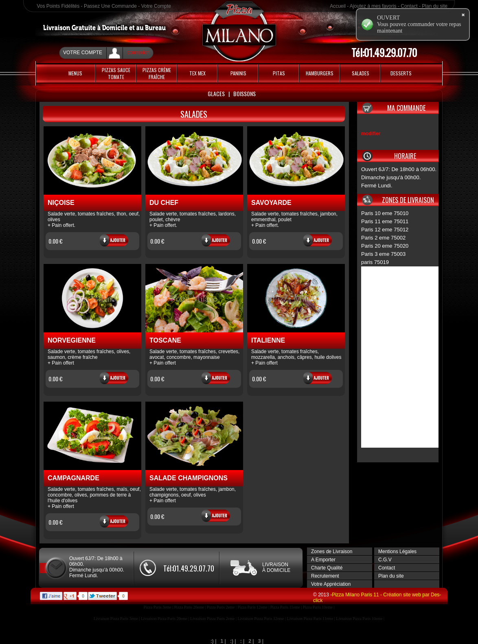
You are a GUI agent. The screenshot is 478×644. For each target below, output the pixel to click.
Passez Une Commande (110, 6)
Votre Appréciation (331, 584)
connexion (138, 52)
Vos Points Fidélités (58, 6)
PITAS (279, 73)
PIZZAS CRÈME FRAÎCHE (157, 73)
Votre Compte (156, 6)
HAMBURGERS (319, 73)
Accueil (338, 6)
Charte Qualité (326, 568)
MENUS (75, 73)
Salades (360, 73)
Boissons (244, 93)
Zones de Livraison (331, 551)
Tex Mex (197, 73)
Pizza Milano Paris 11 (356, 595)
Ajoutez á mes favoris (373, 6)
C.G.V (385, 560)
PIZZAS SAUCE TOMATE (116, 73)
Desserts (401, 73)
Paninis (238, 73)
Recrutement (325, 576)
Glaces (216, 93)
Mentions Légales (397, 551)
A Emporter (323, 560)
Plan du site (434, 6)
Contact (409, 6)
